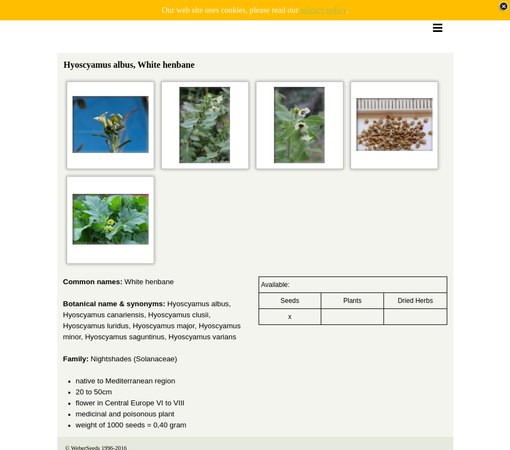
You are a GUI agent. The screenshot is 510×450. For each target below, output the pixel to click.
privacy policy (323, 10)
